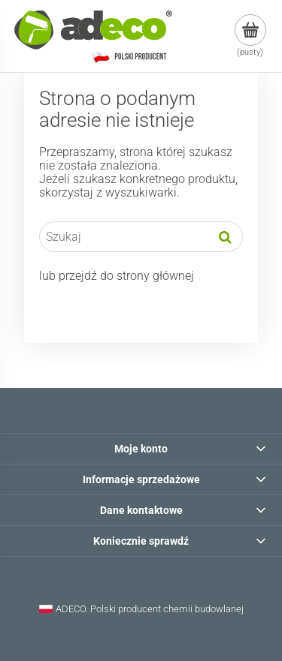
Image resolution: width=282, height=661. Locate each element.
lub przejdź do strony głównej (116, 276)
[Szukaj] (225, 237)
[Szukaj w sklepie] (124, 237)
